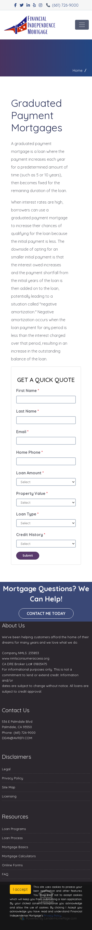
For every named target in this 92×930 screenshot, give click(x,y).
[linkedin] (28, 5)
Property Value (32, 493)
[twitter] (22, 5)
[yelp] (34, 5)
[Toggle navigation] (82, 25)
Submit (28, 555)
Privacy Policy (12, 778)
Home (77, 70)
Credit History (30, 534)
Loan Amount (30, 472)
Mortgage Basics (15, 847)
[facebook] (15, 5)
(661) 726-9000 (62, 5)
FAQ (5, 874)
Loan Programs (14, 829)
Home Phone (29, 452)
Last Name (27, 411)
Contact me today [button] (46, 613)
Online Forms (12, 865)
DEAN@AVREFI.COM (17, 738)
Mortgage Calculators (19, 856)
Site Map (8, 787)
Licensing (9, 796)
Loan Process (12, 838)
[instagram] (40, 5)
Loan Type (27, 514)
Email (22, 431)
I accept (20, 889)
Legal (6, 769)
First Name (27, 390)
